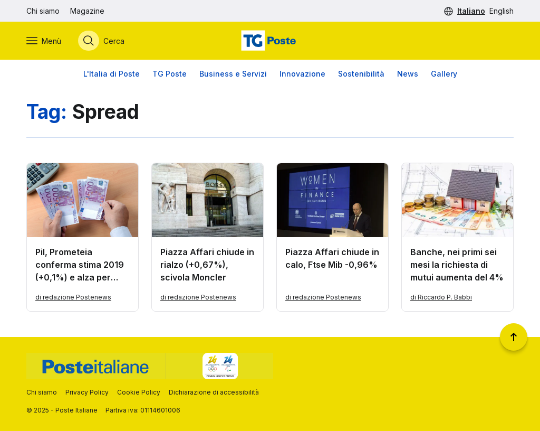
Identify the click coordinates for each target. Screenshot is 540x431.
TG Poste (169, 73)
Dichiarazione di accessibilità (214, 392)
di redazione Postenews (73, 297)
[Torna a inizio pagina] (513, 337)
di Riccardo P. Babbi (441, 297)
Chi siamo (43, 10)
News (407, 73)
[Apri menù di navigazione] (43, 40)
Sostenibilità (361, 73)
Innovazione (302, 73)
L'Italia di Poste (111, 73)
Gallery (444, 73)
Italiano (471, 10)
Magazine (87, 10)
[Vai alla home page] (270, 40)
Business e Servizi (233, 73)
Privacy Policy (87, 392)
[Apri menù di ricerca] (101, 40)
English (501, 10)
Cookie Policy (138, 392)
